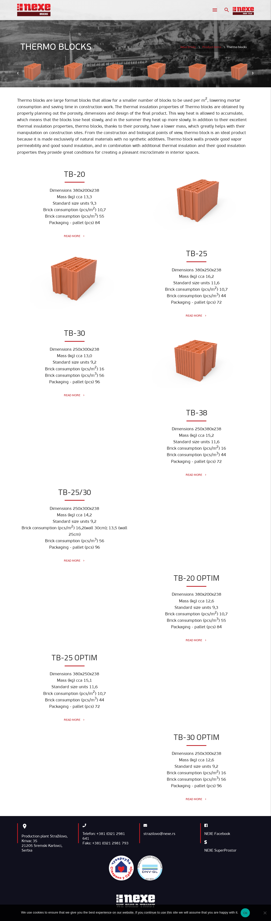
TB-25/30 (74, 492)
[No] (264, 912)
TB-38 (196, 412)
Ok (245, 913)
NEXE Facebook (217, 833)
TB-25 (196, 253)
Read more (74, 236)
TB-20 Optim (197, 578)
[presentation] (18, 72)
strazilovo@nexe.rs (159, 833)
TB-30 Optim (197, 737)
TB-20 (74, 174)
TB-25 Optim (74, 657)
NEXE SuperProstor (220, 850)
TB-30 (74, 333)
